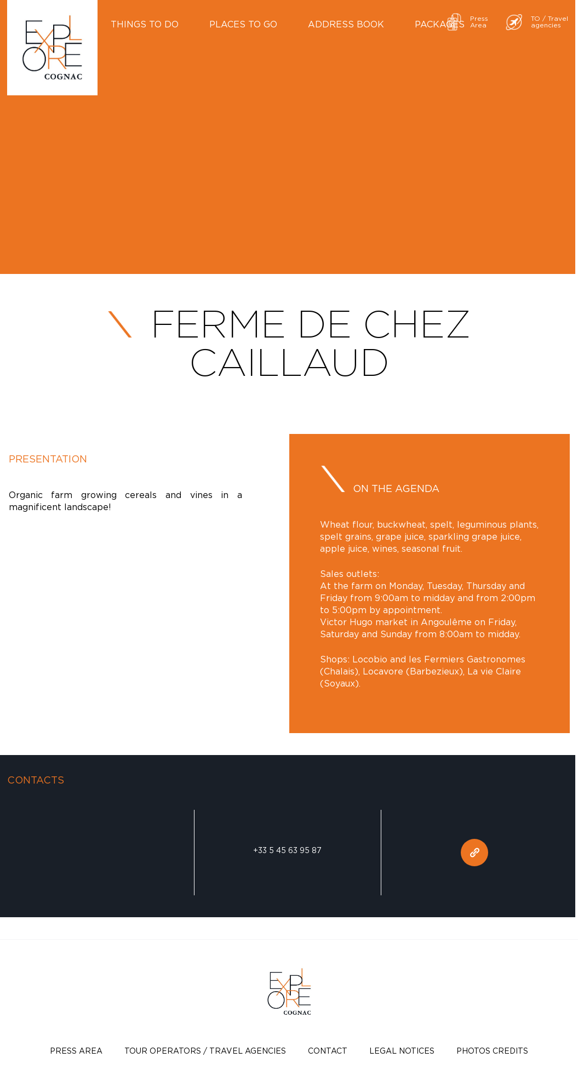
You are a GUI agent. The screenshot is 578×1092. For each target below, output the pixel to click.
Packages (440, 24)
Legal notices (401, 1051)
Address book (346, 24)
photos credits (492, 1051)
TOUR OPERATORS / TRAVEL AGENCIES (205, 1051)
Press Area (76, 1051)
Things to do (145, 24)
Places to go (243, 24)
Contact (327, 1051)
